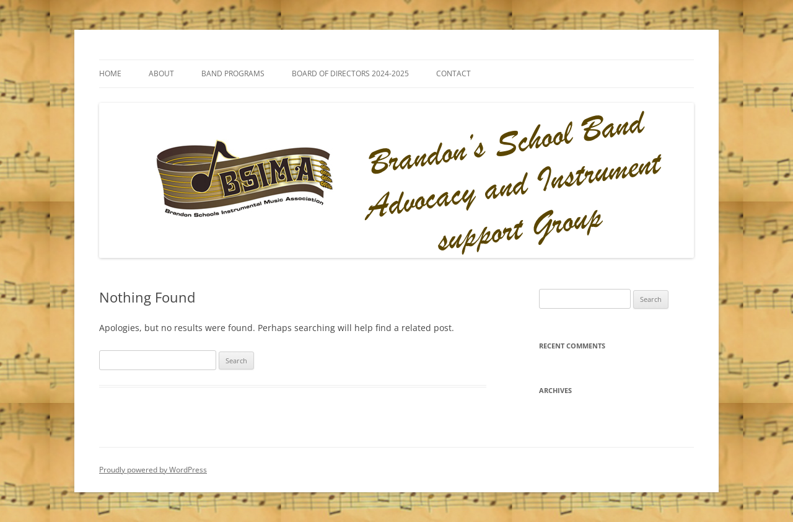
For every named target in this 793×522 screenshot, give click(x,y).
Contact (453, 73)
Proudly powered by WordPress (153, 469)
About (161, 73)
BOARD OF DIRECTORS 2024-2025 (350, 73)
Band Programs (233, 73)
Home (110, 73)
